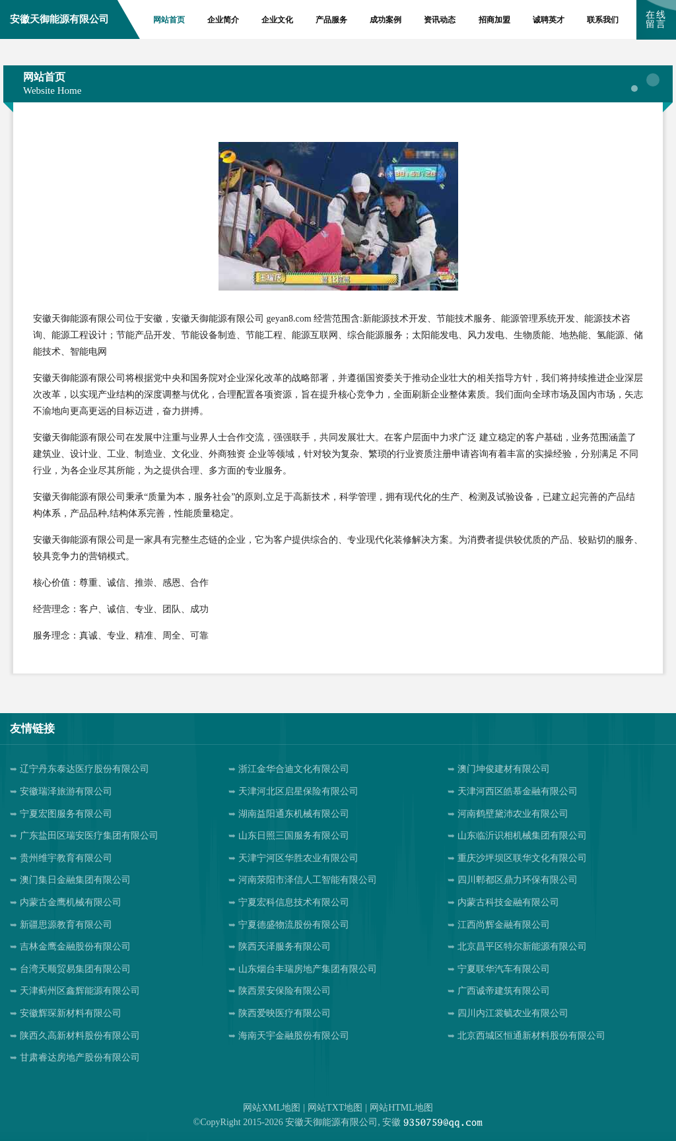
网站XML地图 (271, 1108)
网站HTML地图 (401, 1108)
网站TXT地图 (335, 1108)
